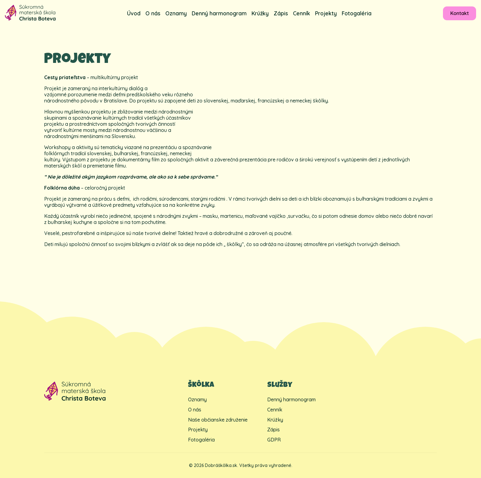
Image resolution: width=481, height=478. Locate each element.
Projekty (326, 13)
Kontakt (459, 13)
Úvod (133, 13)
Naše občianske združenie (218, 420)
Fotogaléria (356, 13)
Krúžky (260, 13)
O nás (152, 13)
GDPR (274, 440)
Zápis (281, 13)
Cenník (301, 13)
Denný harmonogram (219, 13)
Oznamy (176, 13)
